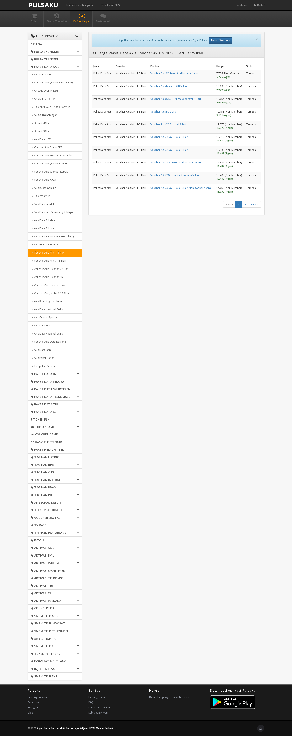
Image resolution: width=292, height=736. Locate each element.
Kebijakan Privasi (98, 712)
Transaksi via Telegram (79, 5)
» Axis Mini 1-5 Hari (42, 74)
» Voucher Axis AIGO (43, 180)
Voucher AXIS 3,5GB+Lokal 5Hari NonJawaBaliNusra (180, 188)
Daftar (259, 5)
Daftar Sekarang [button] (220, 40)
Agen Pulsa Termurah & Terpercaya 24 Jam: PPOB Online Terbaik (75, 728)
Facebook (33, 702)
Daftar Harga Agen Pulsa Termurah (169, 697)
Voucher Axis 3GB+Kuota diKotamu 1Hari (174, 73)
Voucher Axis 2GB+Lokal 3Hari (168, 124)
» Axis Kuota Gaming (43, 188)
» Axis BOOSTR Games (44, 244)
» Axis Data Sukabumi (44, 220)
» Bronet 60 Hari (41, 131)
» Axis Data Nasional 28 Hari (48, 333)
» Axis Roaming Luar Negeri (47, 301)
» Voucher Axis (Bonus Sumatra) (50, 163)
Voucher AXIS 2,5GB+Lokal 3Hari (169, 150)
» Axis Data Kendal (42, 204)
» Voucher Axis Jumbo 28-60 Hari (50, 293)
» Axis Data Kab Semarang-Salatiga (52, 212)
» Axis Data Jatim (41, 350)
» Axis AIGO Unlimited (44, 90)
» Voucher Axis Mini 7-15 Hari (48, 261)
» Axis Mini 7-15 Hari (43, 99)
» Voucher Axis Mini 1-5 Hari (48, 252)
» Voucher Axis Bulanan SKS (47, 277)
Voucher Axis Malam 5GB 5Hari (168, 86)
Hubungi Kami (96, 697)
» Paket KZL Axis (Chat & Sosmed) (51, 107)
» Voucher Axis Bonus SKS (46, 147)
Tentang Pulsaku (37, 697)
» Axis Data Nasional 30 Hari (48, 309)
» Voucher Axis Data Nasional (49, 341)
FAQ (90, 702)
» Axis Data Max (41, 325)
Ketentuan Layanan (99, 707)
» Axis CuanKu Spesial (44, 317)
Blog (30, 712)
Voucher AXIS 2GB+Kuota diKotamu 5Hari (174, 175)
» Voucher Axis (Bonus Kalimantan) (52, 82)
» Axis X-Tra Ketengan (44, 115)
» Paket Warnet (40, 196)
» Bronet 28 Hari (41, 123)
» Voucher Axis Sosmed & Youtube (52, 155)
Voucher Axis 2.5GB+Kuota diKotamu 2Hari (175, 162)
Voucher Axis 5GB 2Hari (164, 111)
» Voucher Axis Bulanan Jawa (48, 285)
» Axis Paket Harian (42, 358)
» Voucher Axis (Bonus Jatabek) (49, 171)
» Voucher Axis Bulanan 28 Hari (50, 269)
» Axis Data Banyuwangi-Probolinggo (53, 236)
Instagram (33, 707)
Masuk (242, 5)
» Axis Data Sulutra (42, 228)
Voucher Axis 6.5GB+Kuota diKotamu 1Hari (175, 99)
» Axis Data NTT (41, 139)
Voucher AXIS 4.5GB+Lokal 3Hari (169, 137)
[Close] (256, 39)
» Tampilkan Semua (43, 366)
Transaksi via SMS (109, 5)
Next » (255, 204)
